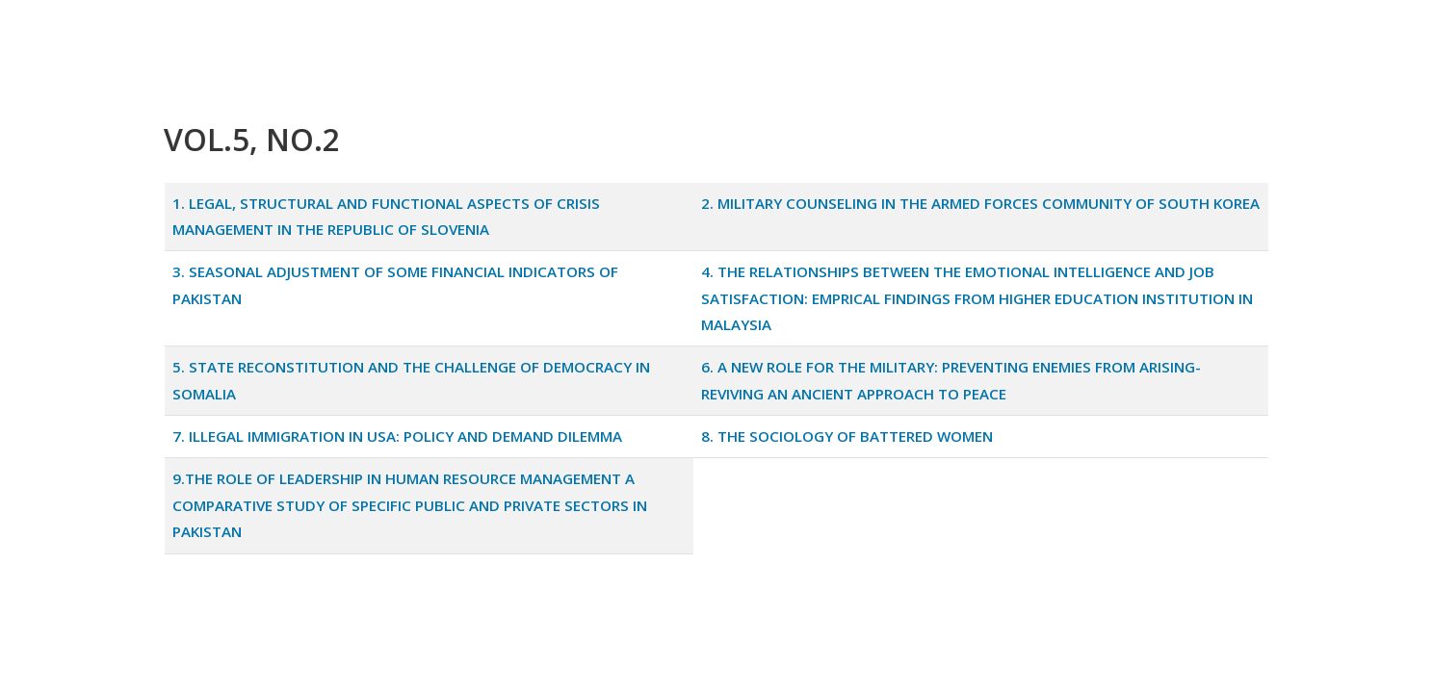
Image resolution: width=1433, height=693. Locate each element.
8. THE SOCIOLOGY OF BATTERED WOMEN (847, 436)
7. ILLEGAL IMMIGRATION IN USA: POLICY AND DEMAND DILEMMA (397, 436)
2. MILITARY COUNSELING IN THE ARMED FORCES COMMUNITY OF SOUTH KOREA (980, 203)
